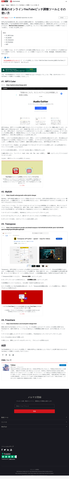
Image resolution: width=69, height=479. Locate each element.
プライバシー (32, 469)
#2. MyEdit (8, 37)
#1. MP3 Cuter (10, 35)
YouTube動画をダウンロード (12, 60)
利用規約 (37, 469)
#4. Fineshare (9, 42)
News (7, 5)
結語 (7, 44)
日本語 (61, 17)
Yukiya (6, 17)
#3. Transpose (10, 40)
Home (2, 5)
